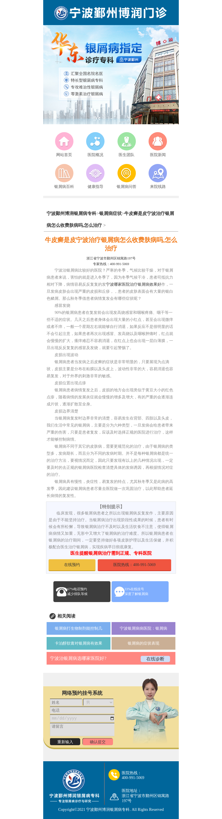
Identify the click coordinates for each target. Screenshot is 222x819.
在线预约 (72, 565)
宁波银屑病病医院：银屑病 (143, 628)
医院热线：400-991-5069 (134, 565)
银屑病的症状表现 (143, 643)
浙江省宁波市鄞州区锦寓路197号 (111, 258)
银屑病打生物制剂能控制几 (78, 628)
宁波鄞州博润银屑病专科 (71, 213)
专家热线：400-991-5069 (111, 264)
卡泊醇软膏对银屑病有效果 (78, 643)
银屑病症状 (110, 213)
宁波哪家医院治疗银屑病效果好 (133, 284)
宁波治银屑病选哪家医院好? (78, 658)
